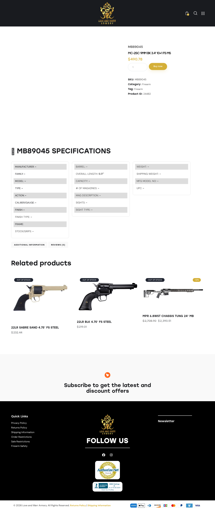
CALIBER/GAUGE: (26, 202)
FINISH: (20, 209)
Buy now (161, 67)
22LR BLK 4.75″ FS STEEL (94, 325)
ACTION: (21, 195)
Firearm (146, 84)
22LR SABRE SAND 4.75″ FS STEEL (35, 330)
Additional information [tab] (32, 246)
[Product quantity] (137, 67)
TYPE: (19, 188)
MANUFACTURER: (26, 166)
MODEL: (20, 181)
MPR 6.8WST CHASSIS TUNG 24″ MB (168, 319)
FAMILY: (20, 173)
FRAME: (19, 224)
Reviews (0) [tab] (74, 246)
